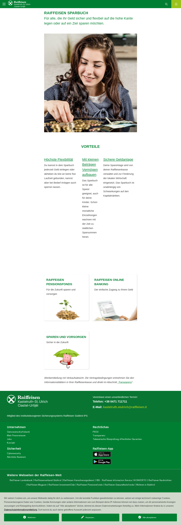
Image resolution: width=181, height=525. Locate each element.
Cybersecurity (14, 453)
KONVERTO (140, 480)
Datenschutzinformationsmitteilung (20, 509)
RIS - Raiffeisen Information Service (114, 480)
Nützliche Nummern (16, 457)
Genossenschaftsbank (18, 432)
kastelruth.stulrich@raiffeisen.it (125, 407)
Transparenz (125, 382)
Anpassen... (90, 517)
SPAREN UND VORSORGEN (66, 337)
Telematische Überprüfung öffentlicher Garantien (117, 439)
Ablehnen (32, 517)
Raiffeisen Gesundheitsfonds (119, 484)
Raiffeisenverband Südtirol (47, 480)
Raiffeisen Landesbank (21, 480)
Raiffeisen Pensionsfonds (89, 484)
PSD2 (96, 432)
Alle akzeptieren (149, 517)
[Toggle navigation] (4, 4)
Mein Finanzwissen (16, 435)
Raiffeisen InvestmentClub (61, 484)
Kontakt (11, 442)
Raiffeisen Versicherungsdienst (78, 480)
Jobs (9, 439)
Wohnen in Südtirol (145, 484)
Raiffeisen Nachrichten (160, 480)
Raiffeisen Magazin (37, 484)
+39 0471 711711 (115, 401)
